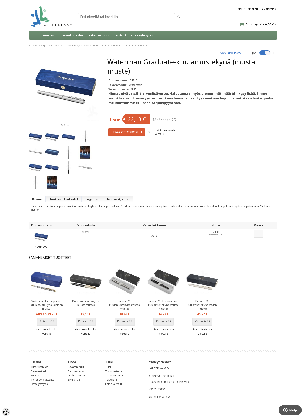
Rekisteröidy (268, 9)
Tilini (108, 367)
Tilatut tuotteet (114, 375)
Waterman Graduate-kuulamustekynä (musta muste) (116, 45)
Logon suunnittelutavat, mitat (107, 199)
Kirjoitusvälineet (50, 45)
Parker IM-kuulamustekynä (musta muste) (124, 305)
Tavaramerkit (76, 367)
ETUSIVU (33, 45)
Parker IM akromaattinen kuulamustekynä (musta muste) (163, 305)
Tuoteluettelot (72, 35)
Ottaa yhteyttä (142, 35)
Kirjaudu (253, 9)
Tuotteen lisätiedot (64, 199)
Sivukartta (74, 380)
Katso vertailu (113, 384)
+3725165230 (157, 389)
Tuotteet (49, 35)
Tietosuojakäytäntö (42, 380)
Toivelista (111, 380)
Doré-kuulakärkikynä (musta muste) (85, 303)
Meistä (121, 35)
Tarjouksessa (76, 371)
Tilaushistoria (113, 371)
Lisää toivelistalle (165, 130)
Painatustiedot (100, 35)
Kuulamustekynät (72, 45)
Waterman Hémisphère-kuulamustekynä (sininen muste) (47, 305)
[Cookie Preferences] (6, 412)
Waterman (135, 85)
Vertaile (159, 134)
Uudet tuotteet (77, 375)
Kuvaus (37, 199)
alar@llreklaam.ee (160, 396)
